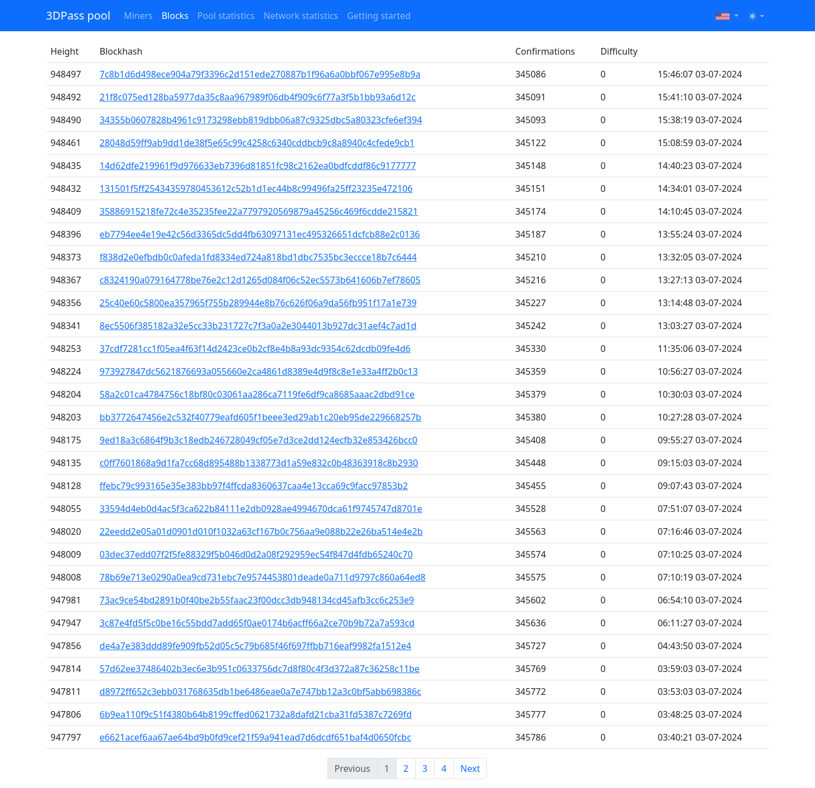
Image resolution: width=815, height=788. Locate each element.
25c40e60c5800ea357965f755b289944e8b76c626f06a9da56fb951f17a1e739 (258, 303)
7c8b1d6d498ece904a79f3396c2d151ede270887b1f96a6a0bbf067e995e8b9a (260, 74)
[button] (727, 15)
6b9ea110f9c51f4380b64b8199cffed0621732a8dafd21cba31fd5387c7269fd (256, 714)
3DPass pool (78, 15)
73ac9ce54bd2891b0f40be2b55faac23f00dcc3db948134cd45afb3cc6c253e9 (257, 600)
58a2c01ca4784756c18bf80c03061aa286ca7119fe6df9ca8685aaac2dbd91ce (257, 394)
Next (470, 768)
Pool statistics (226, 15)
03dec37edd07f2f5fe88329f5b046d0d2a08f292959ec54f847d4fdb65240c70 (256, 554)
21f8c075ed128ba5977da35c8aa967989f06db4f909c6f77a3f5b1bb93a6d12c (258, 97)
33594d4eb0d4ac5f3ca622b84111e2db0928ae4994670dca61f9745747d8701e (261, 508)
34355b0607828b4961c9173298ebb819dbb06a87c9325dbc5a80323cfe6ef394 (261, 120)
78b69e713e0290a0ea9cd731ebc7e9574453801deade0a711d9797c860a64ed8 (263, 577)
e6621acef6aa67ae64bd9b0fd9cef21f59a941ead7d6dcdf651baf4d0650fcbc (256, 737)
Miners (138, 15)
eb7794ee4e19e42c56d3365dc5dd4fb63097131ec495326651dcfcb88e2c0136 (260, 234)
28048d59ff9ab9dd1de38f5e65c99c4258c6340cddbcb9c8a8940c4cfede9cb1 (257, 143)
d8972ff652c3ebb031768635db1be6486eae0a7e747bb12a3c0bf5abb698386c (261, 691)
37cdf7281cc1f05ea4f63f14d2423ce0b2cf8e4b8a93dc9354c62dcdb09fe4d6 (255, 348)
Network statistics (300, 15)
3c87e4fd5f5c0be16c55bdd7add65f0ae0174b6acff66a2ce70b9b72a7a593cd (257, 623)
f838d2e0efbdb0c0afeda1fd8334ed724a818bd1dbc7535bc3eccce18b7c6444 (258, 257)
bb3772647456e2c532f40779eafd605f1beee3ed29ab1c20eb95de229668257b (261, 417)
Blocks (175, 15)
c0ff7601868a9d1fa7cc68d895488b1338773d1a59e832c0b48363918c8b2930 (259, 463)
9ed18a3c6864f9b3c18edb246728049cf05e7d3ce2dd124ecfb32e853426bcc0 (259, 440)
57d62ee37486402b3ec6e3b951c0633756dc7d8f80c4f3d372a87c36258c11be (260, 669)
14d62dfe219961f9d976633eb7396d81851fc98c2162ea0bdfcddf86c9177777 (258, 165)
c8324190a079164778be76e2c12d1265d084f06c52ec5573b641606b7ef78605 (260, 280)
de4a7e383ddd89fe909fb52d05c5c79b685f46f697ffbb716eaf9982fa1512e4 (256, 646)
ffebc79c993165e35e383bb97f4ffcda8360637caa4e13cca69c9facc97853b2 (254, 486)
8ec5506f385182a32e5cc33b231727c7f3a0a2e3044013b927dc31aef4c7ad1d (258, 326)
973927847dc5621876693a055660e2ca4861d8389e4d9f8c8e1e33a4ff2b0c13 (259, 371)
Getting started (379, 15)
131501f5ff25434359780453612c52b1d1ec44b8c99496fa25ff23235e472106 (256, 188)
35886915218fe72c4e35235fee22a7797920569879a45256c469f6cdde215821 (259, 211)
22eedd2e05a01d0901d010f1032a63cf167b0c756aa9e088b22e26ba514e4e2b (261, 531)
